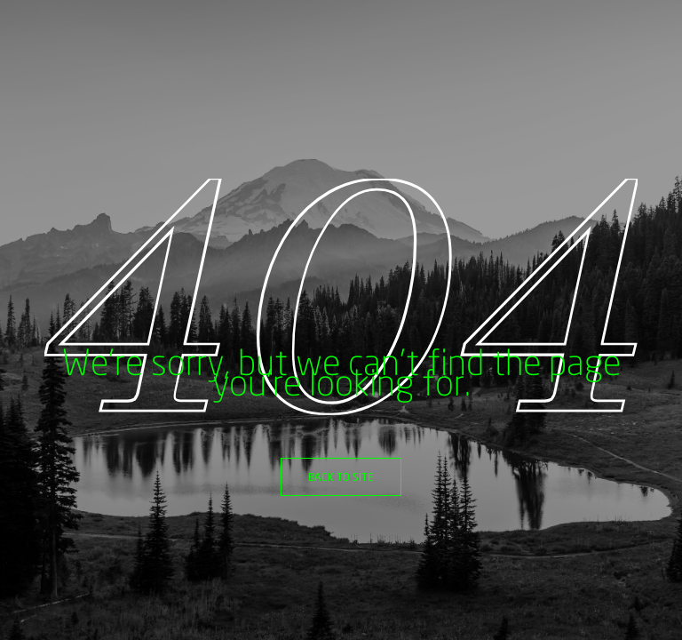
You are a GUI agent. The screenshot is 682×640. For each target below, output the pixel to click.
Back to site (341, 477)
